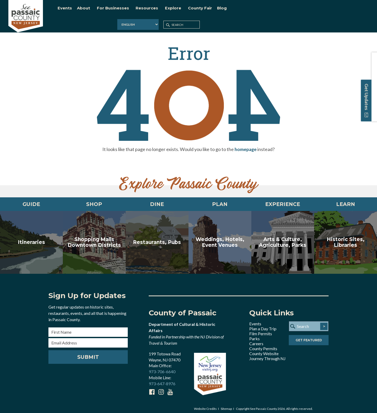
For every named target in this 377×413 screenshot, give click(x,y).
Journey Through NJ (267, 355)
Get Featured (309, 337)
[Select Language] (304, 9)
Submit (88, 354)
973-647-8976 (162, 380)
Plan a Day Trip (262, 325)
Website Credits (205, 406)
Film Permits (260, 330)
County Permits (263, 345)
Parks (254, 335)
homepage (245, 145)
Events (255, 320)
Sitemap (226, 406)
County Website (264, 350)
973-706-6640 (162, 368)
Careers (256, 340)
